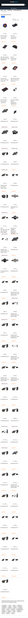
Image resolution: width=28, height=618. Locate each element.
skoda (8, 613)
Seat (3, 613)
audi (10, 605)
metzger (3, 611)
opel (14, 611)
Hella (8, 609)
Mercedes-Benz (19, 609)
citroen (9, 607)
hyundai (13, 609)
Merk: (3, 16)
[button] (14, 8)
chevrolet (19, 605)
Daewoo (20, 607)
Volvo (13, 613)
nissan (9, 611)
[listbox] (17, 20)
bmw (14, 605)
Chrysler (4, 607)
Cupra (15, 607)
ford (3, 609)
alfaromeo (4, 605)
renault (19, 611)
